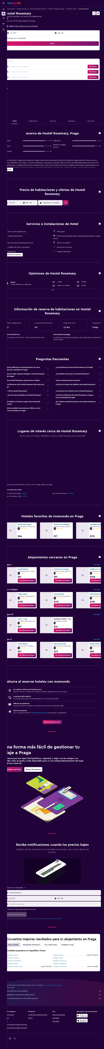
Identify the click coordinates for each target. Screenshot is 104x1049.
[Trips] (3, 24)
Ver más (97, 564)
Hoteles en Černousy (63, 965)
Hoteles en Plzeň (18, 959)
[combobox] (57, 892)
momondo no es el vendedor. (56, 995)
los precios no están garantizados (59, 989)
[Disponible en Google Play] (83, 1020)
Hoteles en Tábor (18, 967)
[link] (33, 581)
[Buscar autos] (3, 18)
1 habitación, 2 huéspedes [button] (22, 38)
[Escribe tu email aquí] (57, 904)
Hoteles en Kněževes (63, 967)
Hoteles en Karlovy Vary (21, 970)
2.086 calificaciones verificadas (32, 26)
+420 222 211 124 (17, 23)
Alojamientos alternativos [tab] (37, 949)
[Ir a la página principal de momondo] (14, 3)
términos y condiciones (43, 918)
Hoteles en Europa (28, 8)
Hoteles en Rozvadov (20, 965)
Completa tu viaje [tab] (73, 949)
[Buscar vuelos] (3, 9)
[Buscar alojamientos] (3, 14)
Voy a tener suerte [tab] (57, 949)
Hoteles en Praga (78, 8)
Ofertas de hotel (16, 8)
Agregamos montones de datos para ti (56, 999)
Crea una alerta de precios (45, 713)
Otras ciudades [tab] (19, 949)
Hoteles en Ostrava (19, 962)
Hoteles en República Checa (44, 8)
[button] (3, 3)
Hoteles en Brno (61, 959)
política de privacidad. (62, 918)
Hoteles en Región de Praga (62, 8)
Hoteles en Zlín (61, 962)
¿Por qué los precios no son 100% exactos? (56, 1002)
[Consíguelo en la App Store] (83, 1024)
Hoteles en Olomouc (63, 970)
